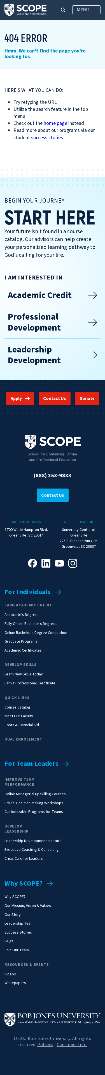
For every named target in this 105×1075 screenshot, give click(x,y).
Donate (87, 398)
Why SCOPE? (23, 884)
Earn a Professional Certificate (29, 683)
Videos (10, 974)
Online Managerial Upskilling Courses (35, 794)
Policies (45, 1045)
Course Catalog (17, 707)
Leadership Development (52, 355)
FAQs (8, 941)
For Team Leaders (31, 764)
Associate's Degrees (21, 615)
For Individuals (27, 592)
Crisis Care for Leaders (23, 858)
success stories (47, 137)
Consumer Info (72, 1045)
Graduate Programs (21, 641)
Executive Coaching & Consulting (31, 849)
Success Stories (18, 932)
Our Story (12, 915)
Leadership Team (19, 923)
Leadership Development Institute (33, 841)
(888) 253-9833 (52, 476)
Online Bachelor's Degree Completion (35, 633)
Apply (16, 398)
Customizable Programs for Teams (33, 812)
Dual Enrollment (23, 739)
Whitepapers (15, 983)
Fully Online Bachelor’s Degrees (30, 624)
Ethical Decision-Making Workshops (33, 803)
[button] (63, 10)
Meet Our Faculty (18, 716)
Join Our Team (16, 950)
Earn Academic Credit (28, 605)
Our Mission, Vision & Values (27, 906)
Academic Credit (52, 295)
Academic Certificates (23, 650)
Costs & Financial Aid (21, 725)
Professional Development (52, 322)
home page (55, 123)
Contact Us (54, 398)
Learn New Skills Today (23, 674)
